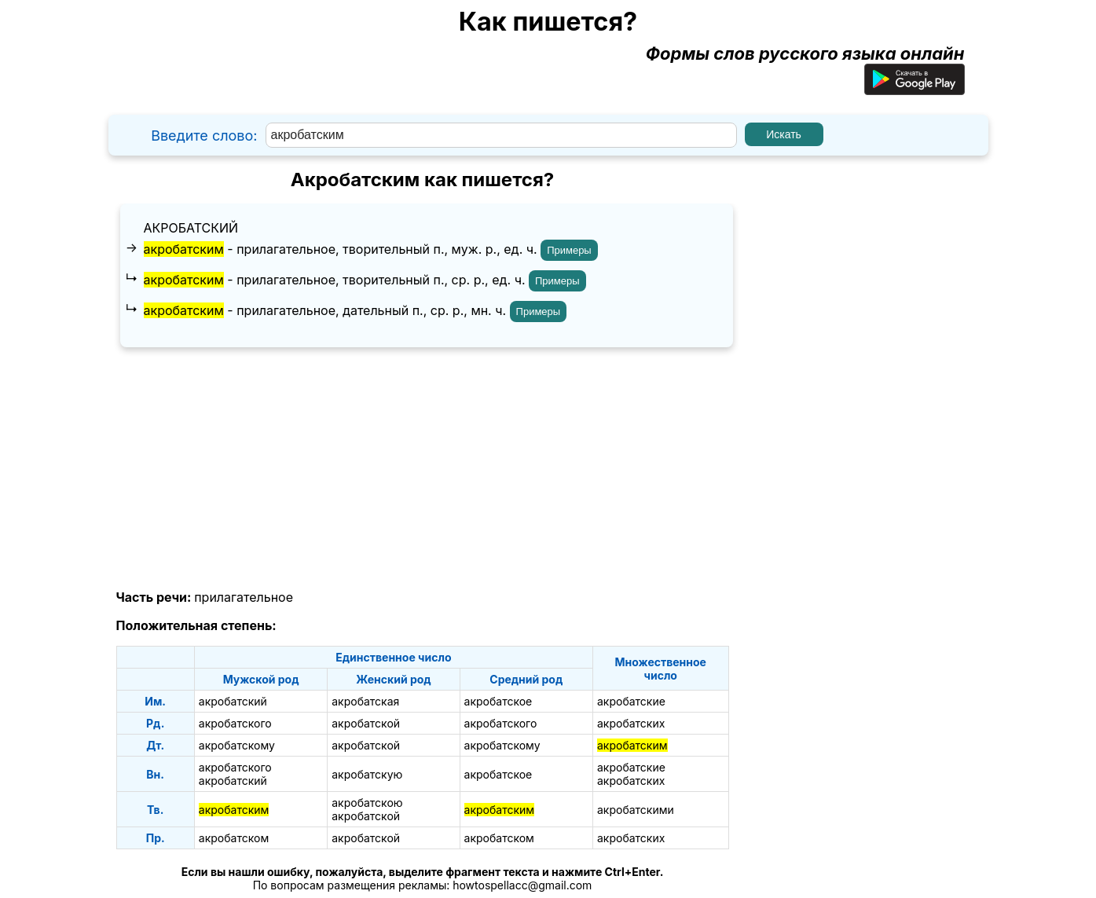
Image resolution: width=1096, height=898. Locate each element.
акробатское (498, 701)
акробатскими (635, 809)
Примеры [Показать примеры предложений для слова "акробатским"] (569, 250)
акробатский (191, 228)
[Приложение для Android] (914, 89)
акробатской (366, 723)
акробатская (365, 701)
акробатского (235, 723)
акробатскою (367, 802)
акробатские (631, 701)
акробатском (234, 838)
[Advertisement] (422, 469)
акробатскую (367, 774)
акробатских (631, 723)
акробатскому (237, 745)
